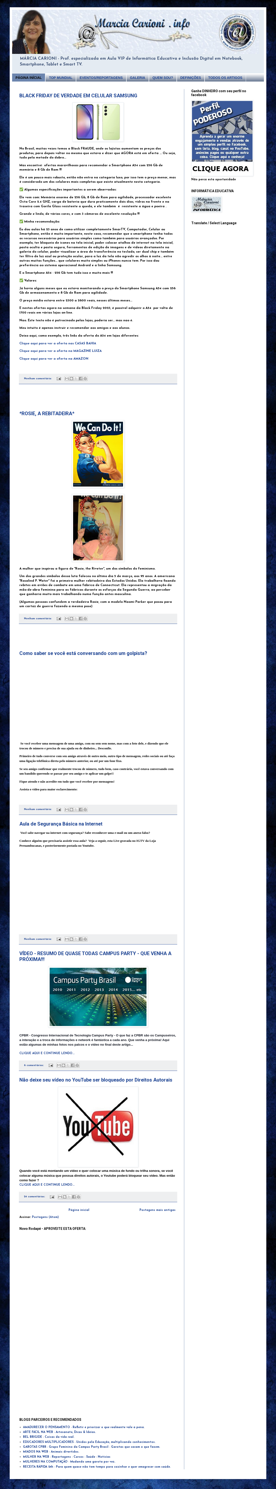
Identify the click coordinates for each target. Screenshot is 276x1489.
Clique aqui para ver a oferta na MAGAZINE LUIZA (60, 351)
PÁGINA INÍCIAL (28, 78)
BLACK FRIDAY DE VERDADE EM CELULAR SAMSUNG (78, 96)
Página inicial (79, 1210)
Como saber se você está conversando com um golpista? (83, 653)
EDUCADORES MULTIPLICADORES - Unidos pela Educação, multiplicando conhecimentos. (89, 1442)
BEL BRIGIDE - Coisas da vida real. (48, 1437)
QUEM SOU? (163, 78)
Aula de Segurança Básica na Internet (60, 824)
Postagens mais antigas (157, 1210)
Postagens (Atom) (45, 1217)
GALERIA (137, 78)
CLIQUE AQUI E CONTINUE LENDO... (47, 1053)
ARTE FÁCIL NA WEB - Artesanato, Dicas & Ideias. (59, 1432)
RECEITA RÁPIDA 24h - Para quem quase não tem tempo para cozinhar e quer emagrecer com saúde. (97, 1466)
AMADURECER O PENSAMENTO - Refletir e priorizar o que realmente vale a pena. (84, 1427)
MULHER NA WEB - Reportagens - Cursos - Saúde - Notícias (66, 1457)
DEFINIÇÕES (190, 78)
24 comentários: (35, 1196)
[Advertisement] (98, 397)
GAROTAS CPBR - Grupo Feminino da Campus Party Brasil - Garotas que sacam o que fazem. (91, 1447)
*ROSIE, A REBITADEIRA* (46, 413)
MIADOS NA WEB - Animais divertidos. (51, 1451)
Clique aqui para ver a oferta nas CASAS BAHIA (57, 343)
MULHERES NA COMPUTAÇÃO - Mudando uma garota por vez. (69, 1461)
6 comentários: (34, 1065)
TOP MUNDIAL (60, 78)
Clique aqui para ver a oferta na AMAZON (53, 358)
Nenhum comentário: (38, 378)
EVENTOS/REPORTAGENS (101, 78)
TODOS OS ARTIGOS (225, 78)
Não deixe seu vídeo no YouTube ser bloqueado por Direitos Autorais (95, 1080)
